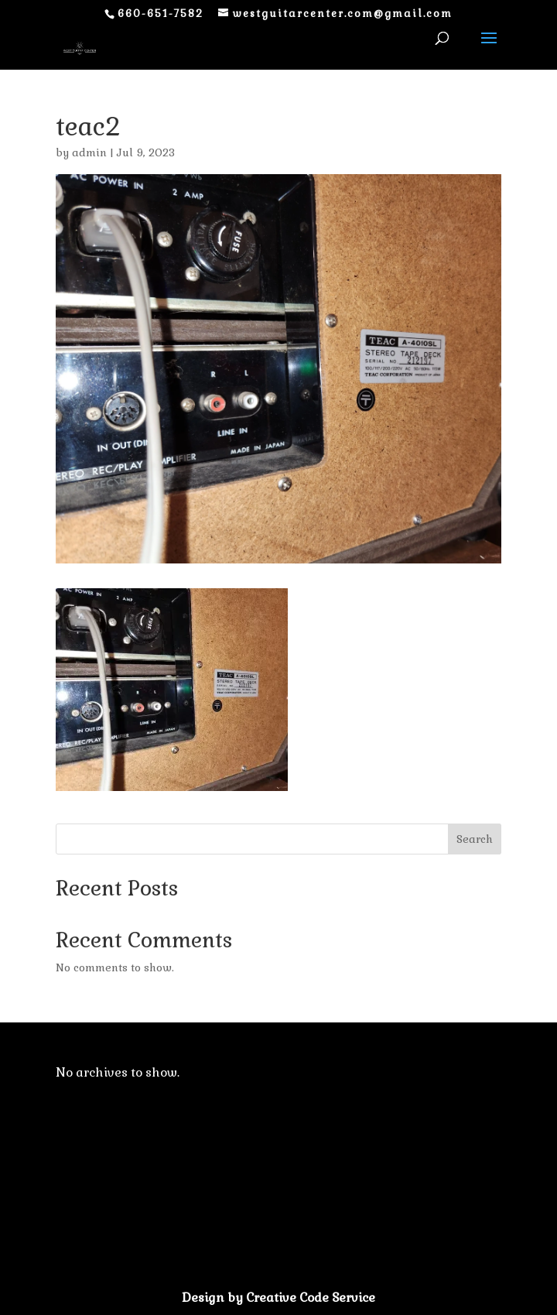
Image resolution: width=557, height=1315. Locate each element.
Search (474, 839)
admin (89, 152)
